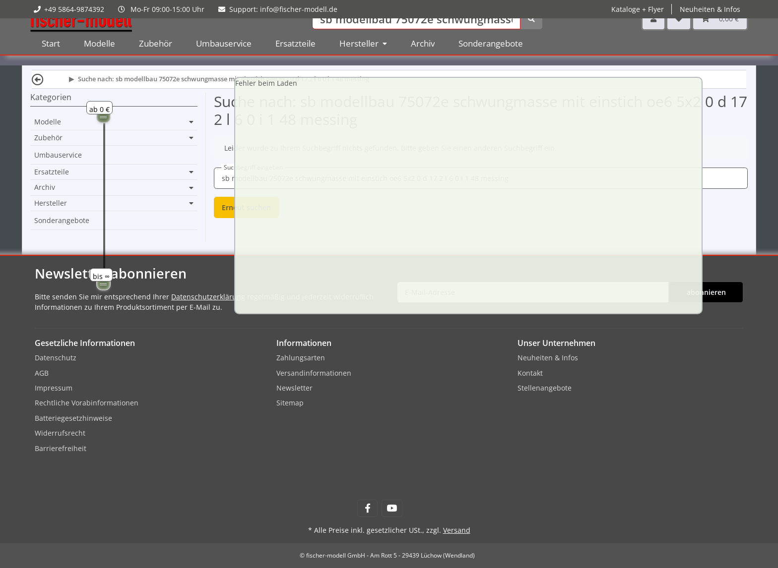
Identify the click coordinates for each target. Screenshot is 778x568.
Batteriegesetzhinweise (73, 418)
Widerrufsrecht (60, 433)
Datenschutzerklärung (208, 296)
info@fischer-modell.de (298, 9)
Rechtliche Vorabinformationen (86, 402)
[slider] (103, 116)
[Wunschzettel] (679, 34)
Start (51, 59)
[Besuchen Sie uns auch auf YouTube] (392, 508)
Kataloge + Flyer (637, 9)
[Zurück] (38, 79)
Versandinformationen (313, 373)
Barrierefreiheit (60, 448)
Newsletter (294, 388)
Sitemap (290, 402)
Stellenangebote (545, 388)
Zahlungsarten (300, 357)
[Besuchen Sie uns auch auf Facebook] (367, 508)
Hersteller (50, 203)
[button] (653, 34)
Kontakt (530, 373)
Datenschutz (55, 357)
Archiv (44, 187)
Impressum (53, 388)
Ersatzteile (51, 172)
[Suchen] (416, 35)
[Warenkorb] (720, 34)
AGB (42, 373)
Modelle (47, 121)
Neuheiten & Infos (710, 9)
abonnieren (706, 292)
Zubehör (48, 137)
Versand (456, 530)
